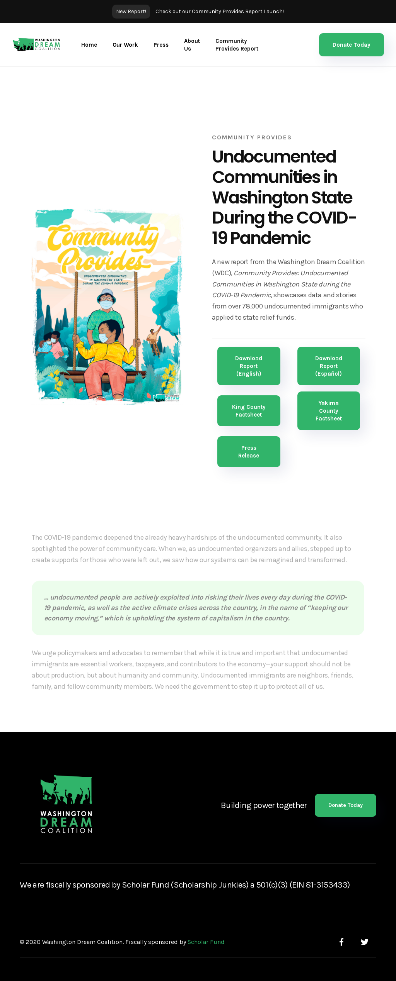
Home (89, 44)
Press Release (248, 451)
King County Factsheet (249, 410)
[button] (125, 45)
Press (161, 44)
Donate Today (351, 44)
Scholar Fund (206, 941)
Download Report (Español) (328, 366)
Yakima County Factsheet (329, 411)
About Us (192, 44)
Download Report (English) (248, 366)
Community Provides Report (236, 44)
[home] (36, 45)
